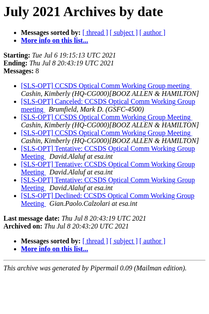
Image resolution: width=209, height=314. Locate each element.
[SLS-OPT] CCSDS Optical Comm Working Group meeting (106, 85)
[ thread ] (95, 32)
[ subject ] (124, 32)
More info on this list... (54, 40)
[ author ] (153, 32)
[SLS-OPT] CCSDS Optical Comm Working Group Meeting (106, 117)
